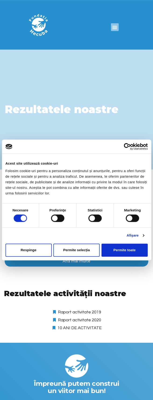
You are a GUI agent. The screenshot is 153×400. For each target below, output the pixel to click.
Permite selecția (76, 250)
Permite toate (124, 250)
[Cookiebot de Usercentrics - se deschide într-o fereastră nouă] (127, 146)
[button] (115, 27)
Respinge (28, 250)
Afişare (133, 235)
